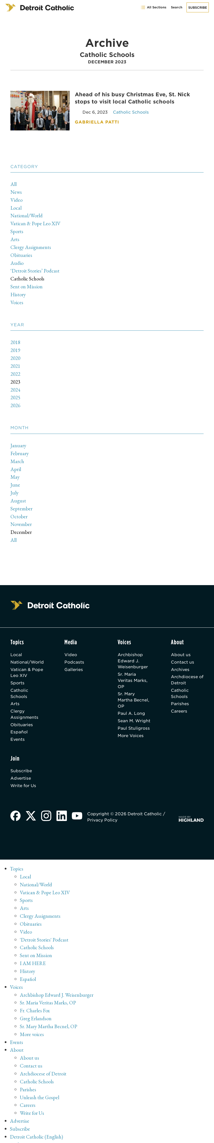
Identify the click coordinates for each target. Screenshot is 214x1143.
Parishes (180, 698)
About (17, 1041)
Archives (180, 663)
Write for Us (23, 780)
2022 (15, 370)
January (18, 441)
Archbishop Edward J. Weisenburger (133, 654)
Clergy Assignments (31, 245)
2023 (15, 378)
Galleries (73, 663)
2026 (15, 401)
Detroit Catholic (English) (36, 1126)
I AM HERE (33, 956)
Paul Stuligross (134, 722)
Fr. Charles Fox (35, 1002)
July (14, 487)
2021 (15, 362)
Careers (179, 705)
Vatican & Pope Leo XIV (35, 222)
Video (16, 199)
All (13, 183)
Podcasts (74, 655)
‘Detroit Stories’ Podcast (34, 268)
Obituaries (21, 253)
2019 (15, 347)
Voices (16, 299)
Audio (17, 261)
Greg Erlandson (36, 1010)
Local (16, 207)
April (15, 464)
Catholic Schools (27, 276)
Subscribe (197, 7)
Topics (16, 863)
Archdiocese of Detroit (187, 673)
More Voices (131, 730)
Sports (16, 230)
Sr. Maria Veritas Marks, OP (132, 674)
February (19, 449)
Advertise (20, 772)
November (21, 518)
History (18, 292)
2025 (15, 393)
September (21, 502)
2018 (15, 339)
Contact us (182, 655)
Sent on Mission (26, 284)
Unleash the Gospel (39, 1087)
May (15, 472)
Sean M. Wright (134, 715)
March (17, 456)
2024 (15, 385)
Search (176, 7)
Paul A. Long (131, 707)
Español (19, 726)
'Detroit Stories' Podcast (44, 933)
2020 (15, 355)
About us (181, 648)
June (15, 479)
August (18, 495)
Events (17, 734)
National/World (26, 214)
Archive (18, 1134)
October (18, 510)
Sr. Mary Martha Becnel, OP (133, 694)
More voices (32, 1025)
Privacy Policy (103, 815)
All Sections (153, 7)
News (16, 191)
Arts (14, 238)
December (21, 526)
